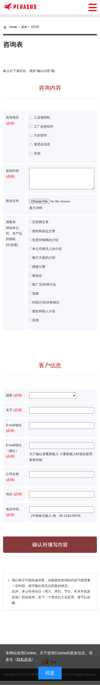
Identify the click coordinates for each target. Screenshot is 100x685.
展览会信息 (42, 144)
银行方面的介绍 (43, 262)
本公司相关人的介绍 (47, 253)
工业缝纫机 (42, 117)
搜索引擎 (38, 271)
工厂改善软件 (44, 126)
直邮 (35, 298)
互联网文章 (40, 226)
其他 (37, 153)
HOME (13, 26)
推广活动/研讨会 (44, 288)
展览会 (37, 280)
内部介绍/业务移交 (45, 306)
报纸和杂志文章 (43, 235)
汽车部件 (40, 135)
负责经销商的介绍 (45, 244)
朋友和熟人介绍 (43, 315)
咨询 (24, 26)
